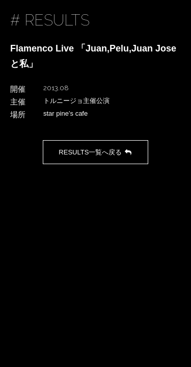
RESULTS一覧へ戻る (95, 152)
